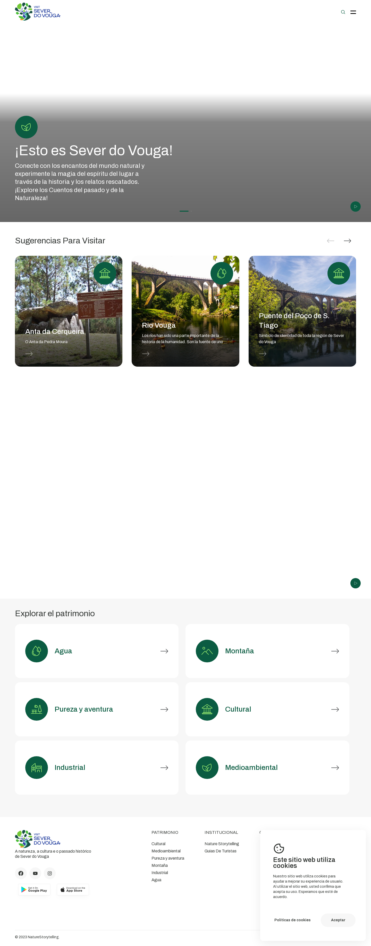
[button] (347, 240)
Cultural (158, 844)
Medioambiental (166, 851)
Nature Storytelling (222, 844)
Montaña (159, 865)
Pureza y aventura (167, 858)
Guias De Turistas (221, 851)
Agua (156, 880)
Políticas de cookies (292, 920)
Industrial (159, 872)
